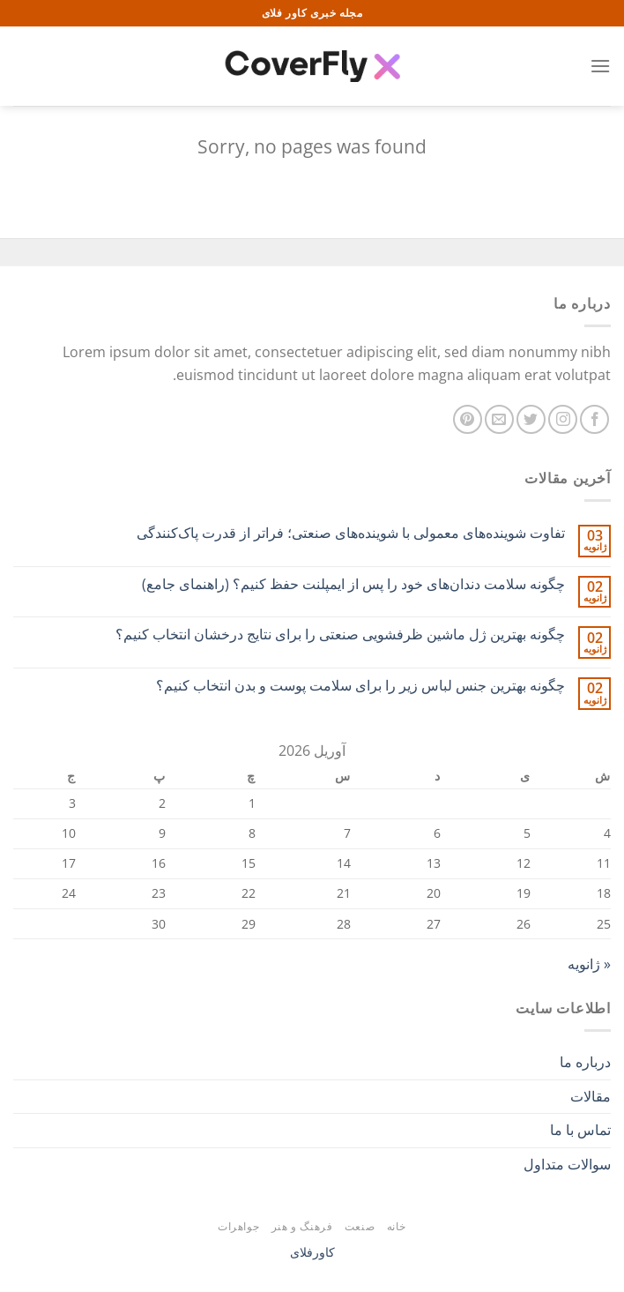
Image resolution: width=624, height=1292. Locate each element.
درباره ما (585, 1062)
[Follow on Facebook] (594, 419)
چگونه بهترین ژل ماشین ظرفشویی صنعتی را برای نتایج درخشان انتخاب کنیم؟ (340, 634)
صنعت (360, 1226)
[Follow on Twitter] (531, 419)
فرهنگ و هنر (302, 1226)
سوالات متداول (567, 1164)
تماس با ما (580, 1129)
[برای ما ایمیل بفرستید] (499, 419)
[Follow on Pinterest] (467, 419)
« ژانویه (589, 964)
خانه (396, 1226)
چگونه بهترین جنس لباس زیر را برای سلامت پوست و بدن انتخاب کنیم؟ (360, 685)
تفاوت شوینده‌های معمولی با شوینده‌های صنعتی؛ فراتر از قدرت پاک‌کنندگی (351, 533)
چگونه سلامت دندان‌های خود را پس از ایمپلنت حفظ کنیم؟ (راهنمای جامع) (353, 584)
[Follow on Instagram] (562, 419)
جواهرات (238, 1226)
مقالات (590, 1096)
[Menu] (600, 65)
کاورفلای (312, 1251)
